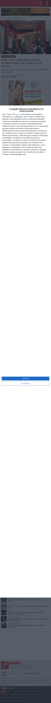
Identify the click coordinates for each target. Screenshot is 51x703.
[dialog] (25, 351)
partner (17, 114)
